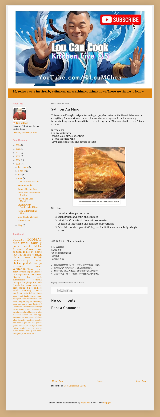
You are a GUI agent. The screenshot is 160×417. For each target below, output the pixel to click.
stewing (28, 331)
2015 (18, 164)
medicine (30, 320)
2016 (18, 160)
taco (34, 331)
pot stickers (35, 288)
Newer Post (57, 381)
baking (32, 293)
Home (100, 381)
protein (39, 323)
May (20, 225)
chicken (37, 254)
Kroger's (32, 307)
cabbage (17, 282)
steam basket (18, 331)
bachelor (37, 274)
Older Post (141, 381)
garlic (33, 296)
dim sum (33, 315)
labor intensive (19, 320)
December (23, 167)
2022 (18, 149)
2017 (18, 156)
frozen (25, 317)
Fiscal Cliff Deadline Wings (27, 212)
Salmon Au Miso (25, 185)
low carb (34, 277)
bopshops (85, 403)
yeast (34, 334)
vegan (30, 272)
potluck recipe (32, 263)
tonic (35, 304)
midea (27, 254)
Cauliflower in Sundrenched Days (28, 206)
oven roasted (18, 323)
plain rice (31, 323)
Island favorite (23, 307)
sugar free (27, 304)
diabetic (16, 277)
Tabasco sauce (18, 309)
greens (31, 317)
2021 (18, 152)
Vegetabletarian (25, 274)
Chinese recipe (34, 269)
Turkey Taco (24, 220)
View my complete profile (25, 132)
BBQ (40, 304)
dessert (25, 315)
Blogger (107, 403)
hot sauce (26, 285)
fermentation (18, 317)
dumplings (27, 282)
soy (19, 304)
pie (25, 323)
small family (31, 243)
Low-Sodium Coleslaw (28, 181)
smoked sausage (27, 328)
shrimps (33, 301)
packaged (23, 288)
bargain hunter (18, 312)
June (20, 178)
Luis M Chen (22, 123)
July (20, 174)
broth (26, 296)
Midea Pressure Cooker (27, 248)
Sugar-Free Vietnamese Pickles (29, 193)
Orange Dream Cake (27, 189)
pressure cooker (27, 266)
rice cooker (36, 299)
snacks (39, 328)
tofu (24, 334)
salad (15, 290)
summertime (19, 280)
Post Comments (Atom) (75, 386)
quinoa (15, 326)
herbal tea (38, 317)
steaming (26, 290)
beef (21, 296)
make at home (32, 251)
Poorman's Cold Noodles (25, 200)
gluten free (21, 257)
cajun (39, 312)
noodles (38, 320)
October (22, 171)
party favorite (19, 272)
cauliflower (17, 315)
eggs (40, 315)
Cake (15, 307)
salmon (22, 326)
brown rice (33, 312)
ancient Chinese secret (33, 309)
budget (18, 239)
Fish (26, 293)
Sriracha (37, 280)
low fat (17, 254)
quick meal (21, 246)
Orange (39, 307)
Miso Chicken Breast (28, 217)
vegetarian (19, 269)
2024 (18, 145)
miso (29, 299)
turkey (29, 334)
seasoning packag (21, 301)
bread (26, 312)
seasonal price (31, 326)
